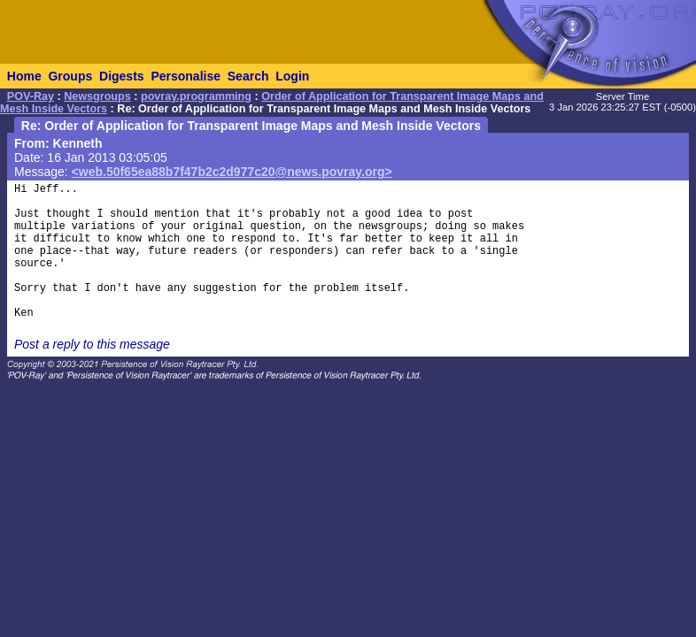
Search (248, 76)
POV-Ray (30, 96)
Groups (70, 76)
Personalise (185, 76)
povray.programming (196, 96)
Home (24, 76)
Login (292, 76)
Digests (121, 76)
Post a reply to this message (92, 344)
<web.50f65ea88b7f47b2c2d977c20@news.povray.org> (232, 172)
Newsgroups (97, 96)
